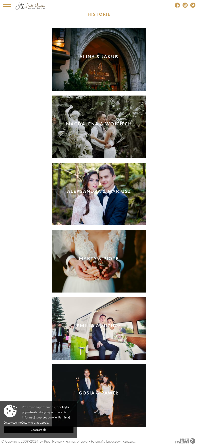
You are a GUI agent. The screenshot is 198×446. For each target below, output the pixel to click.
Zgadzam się (38, 429)
